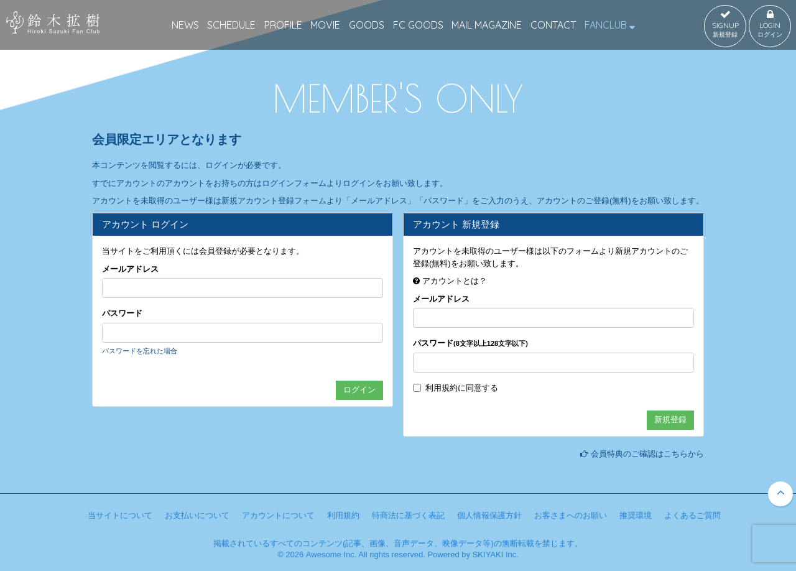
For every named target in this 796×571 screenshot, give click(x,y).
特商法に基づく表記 (408, 515)
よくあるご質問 (692, 515)
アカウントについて (278, 515)
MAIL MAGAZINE (486, 25)
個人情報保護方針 (489, 515)
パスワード (122, 313)
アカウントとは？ (454, 281)
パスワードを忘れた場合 (139, 351)
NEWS (185, 25)
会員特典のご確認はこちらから (647, 453)
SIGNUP (725, 24)
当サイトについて (120, 515)
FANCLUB (610, 25)
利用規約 (441, 387)
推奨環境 (635, 515)
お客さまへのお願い (570, 515)
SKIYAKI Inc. (496, 554)
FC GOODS (418, 25)
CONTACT (553, 25)
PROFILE (283, 25)
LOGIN (769, 24)
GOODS (366, 25)
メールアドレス (130, 269)
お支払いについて (197, 515)
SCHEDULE (231, 25)
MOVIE (325, 25)
